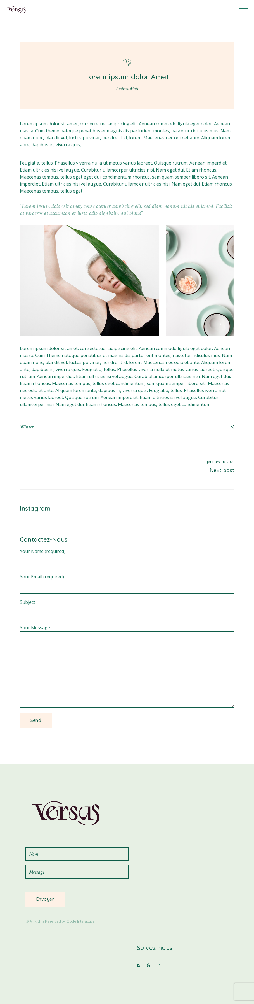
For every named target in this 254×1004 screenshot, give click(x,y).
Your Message (127, 631)
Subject (127, 605)
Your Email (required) (127, 580)
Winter (27, 427)
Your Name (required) (127, 554)
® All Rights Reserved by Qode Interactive (60, 921)
